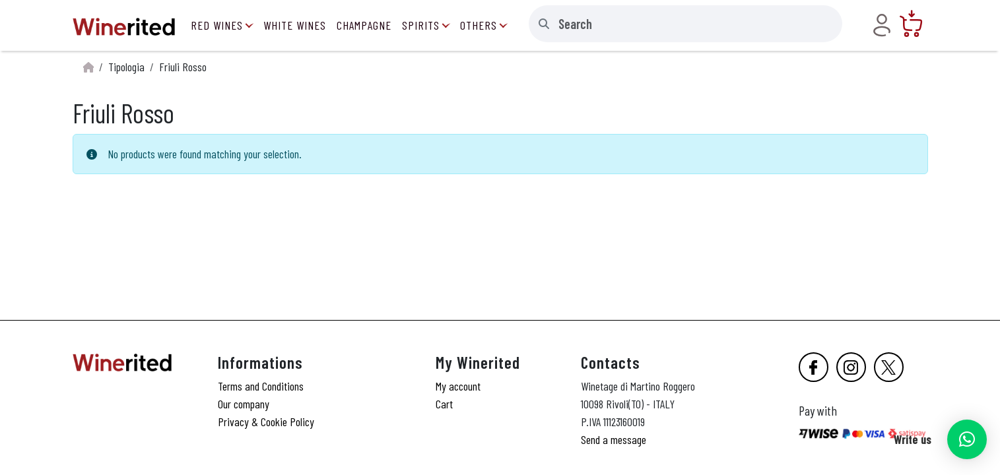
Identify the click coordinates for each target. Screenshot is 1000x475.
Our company (243, 403)
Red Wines (217, 25)
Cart (444, 403)
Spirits (421, 25)
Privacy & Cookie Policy (266, 421)
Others (478, 25)
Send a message (613, 439)
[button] (967, 439)
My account (458, 386)
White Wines (294, 25)
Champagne (364, 25)
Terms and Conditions (261, 386)
